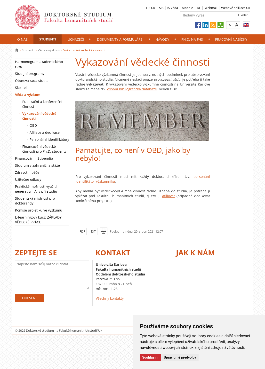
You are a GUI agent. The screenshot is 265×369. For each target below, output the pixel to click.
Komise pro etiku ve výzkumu (38, 210)
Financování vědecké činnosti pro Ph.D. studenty (44, 149)
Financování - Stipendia (34, 158)
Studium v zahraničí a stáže (37, 165)
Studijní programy (29, 73)
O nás (22, 39)
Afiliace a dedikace (45, 132)
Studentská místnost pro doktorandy (35, 200)
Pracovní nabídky (231, 39)
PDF (82, 231)
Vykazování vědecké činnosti (39, 116)
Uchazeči (76, 39)
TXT (93, 231)
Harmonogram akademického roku (39, 64)
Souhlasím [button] (150, 357)
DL (199, 8)
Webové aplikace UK (235, 8)
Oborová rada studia (31, 80)
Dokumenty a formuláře (120, 39)
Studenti (47, 39)
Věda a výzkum (49, 50)
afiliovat (168, 196)
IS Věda (172, 8)
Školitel (21, 87)
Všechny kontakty (110, 298)
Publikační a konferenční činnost (42, 104)
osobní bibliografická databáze (132, 89)
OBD (33, 125)
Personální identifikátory (49, 139)
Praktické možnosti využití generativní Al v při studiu (36, 189)
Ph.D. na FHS (192, 39)
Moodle (187, 8)
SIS (161, 8)
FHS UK (150, 8)
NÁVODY (162, 39)
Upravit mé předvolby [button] (180, 357)
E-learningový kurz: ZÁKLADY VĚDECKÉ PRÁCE (38, 219)
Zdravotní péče (27, 172)
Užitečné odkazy (28, 179)
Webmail (211, 8)
